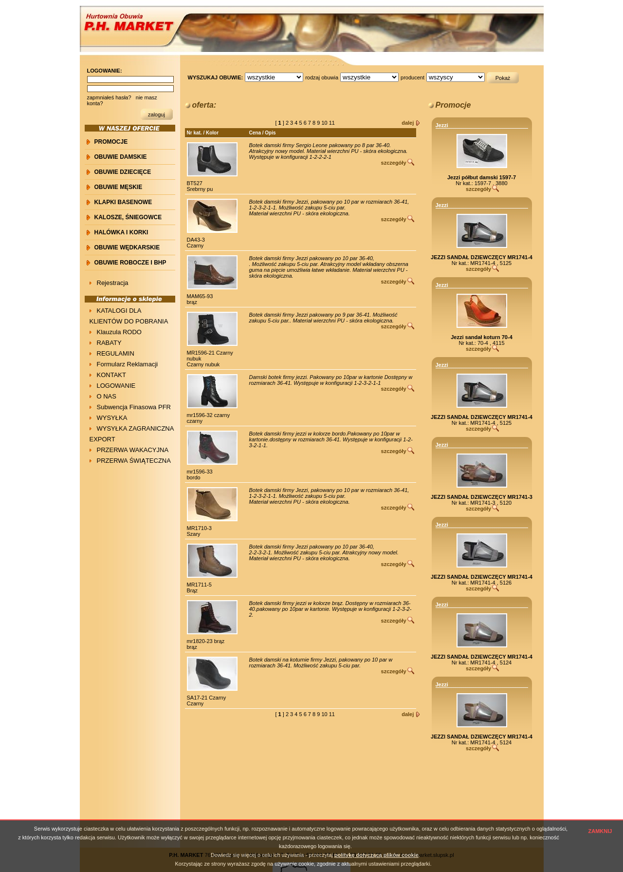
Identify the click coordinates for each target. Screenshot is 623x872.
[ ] (280, 123)
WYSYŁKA (112, 417)
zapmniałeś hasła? (109, 97)
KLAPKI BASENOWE (123, 202)
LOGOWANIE (116, 385)
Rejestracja (112, 282)
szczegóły (393, 163)
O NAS (106, 396)
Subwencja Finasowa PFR (134, 407)
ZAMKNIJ (600, 831)
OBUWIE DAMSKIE (120, 156)
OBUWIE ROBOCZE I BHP (130, 262)
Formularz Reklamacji (127, 364)
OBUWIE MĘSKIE (118, 187)
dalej (408, 123)
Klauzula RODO (119, 332)
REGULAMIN (115, 353)
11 (332, 123)
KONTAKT (111, 375)
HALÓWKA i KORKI (121, 232)
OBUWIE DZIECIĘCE (122, 172)
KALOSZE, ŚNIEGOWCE (128, 217)
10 (325, 123)
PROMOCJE (111, 141)
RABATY (109, 342)
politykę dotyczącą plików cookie (376, 855)
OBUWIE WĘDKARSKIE (127, 247)
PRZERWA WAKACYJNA (133, 450)
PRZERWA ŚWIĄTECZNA (134, 460)
